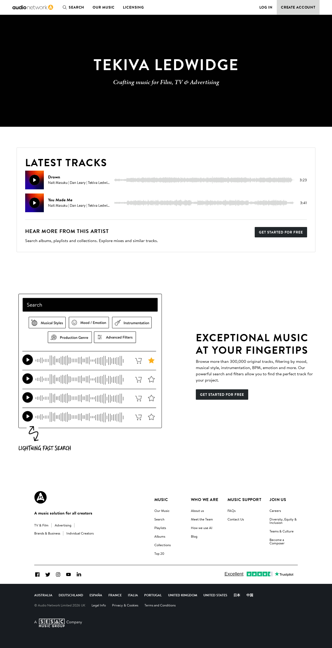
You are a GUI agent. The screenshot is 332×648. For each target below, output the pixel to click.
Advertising (63, 525)
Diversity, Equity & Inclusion (283, 521)
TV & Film (41, 525)
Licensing (133, 7)
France (115, 595)
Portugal (153, 595)
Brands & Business (47, 533)
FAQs (231, 510)
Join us (277, 499)
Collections (162, 545)
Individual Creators (80, 533)
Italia (133, 595)
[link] (32, 7)
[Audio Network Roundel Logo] (40, 497)
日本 (236, 595)
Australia (43, 595)
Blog (194, 536)
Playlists (160, 527)
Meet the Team (202, 519)
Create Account (298, 7)
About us (197, 510)
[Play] (34, 180)
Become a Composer (277, 541)
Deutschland (71, 595)
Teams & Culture (281, 531)
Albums (159, 536)
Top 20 (159, 553)
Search (72, 7)
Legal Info (99, 605)
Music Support (244, 499)
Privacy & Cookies (125, 605)
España (95, 595)
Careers (275, 510)
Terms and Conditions (160, 605)
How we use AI (201, 527)
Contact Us (235, 519)
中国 (249, 595)
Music (161, 499)
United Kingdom (182, 595)
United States (215, 595)
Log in (266, 7)
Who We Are (204, 499)
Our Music (104, 7)
